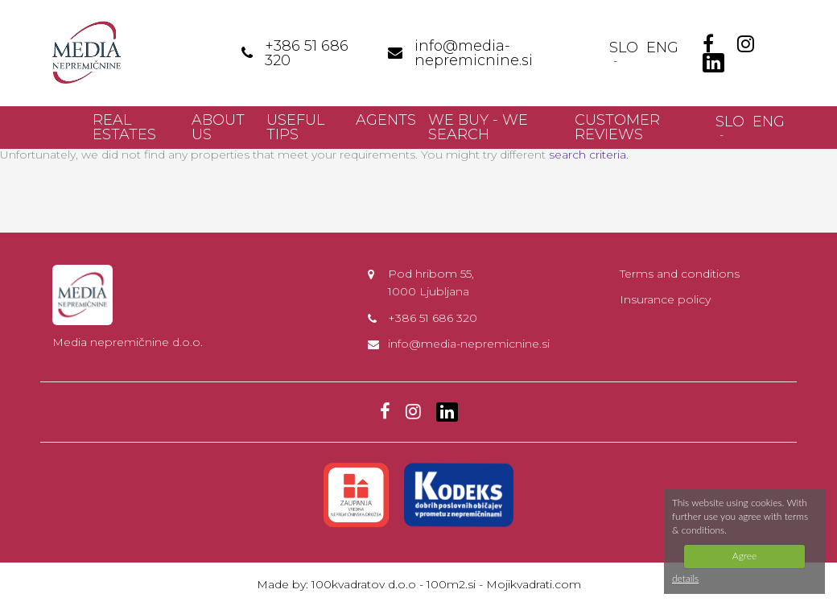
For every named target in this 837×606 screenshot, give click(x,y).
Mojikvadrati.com (533, 584)
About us (218, 127)
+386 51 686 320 (432, 318)
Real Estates (124, 127)
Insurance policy (665, 299)
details (685, 578)
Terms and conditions (680, 273)
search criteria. (589, 154)
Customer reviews (617, 127)
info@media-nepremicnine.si (469, 343)
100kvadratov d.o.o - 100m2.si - (398, 584)
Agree (744, 556)
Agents (386, 120)
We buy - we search (478, 127)
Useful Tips (295, 127)
